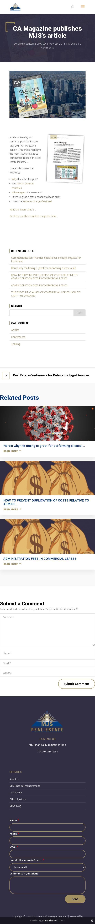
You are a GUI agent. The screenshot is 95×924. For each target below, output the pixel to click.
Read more (10, 451)
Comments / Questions (23, 873)
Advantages (18, 192)
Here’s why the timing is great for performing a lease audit (43, 268)
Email (13, 846)
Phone (14, 833)
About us (14, 779)
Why (14, 179)
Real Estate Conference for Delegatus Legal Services (51, 375)
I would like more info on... (26, 860)
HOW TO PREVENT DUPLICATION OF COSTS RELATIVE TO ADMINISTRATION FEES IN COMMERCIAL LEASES (44, 276)
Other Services (17, 799)
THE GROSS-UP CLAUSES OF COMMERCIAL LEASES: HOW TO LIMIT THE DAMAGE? (46, 294)
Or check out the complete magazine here (32, 216)
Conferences (18, 337)
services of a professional (37, 201)
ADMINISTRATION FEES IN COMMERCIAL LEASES (39, 285)
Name (14, 820)
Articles (72, 43)
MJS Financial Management (24, 785)
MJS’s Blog (15, 805)
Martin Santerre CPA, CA (31, 43)
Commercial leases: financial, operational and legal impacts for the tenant (46, 259)
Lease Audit (16, 792)
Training (15, 344)
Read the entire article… (22, 209)
